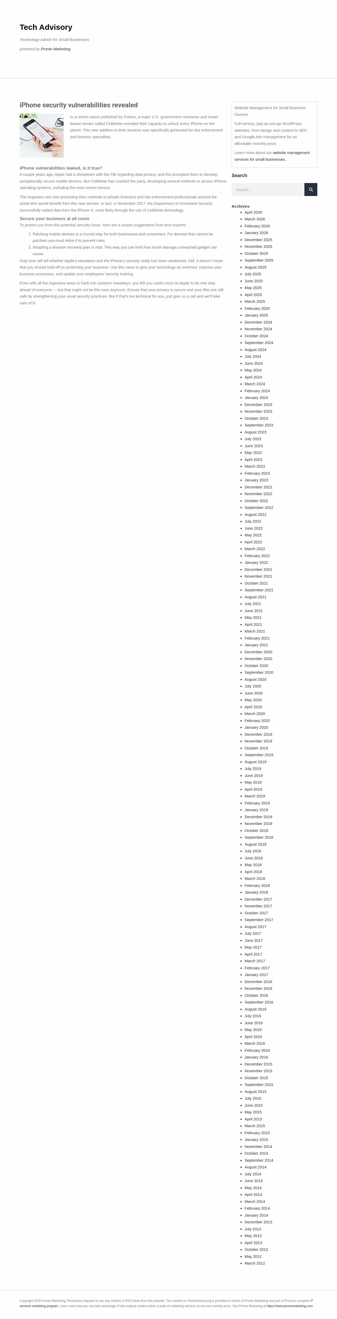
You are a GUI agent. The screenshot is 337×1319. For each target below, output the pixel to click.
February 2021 (257, 638)
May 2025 (253, 287)
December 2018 (258, 817)
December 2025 (258, 239)
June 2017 (254, 940)
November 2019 (258, 741)
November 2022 (258, 494)
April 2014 (253, 1194)
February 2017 (257, 968)
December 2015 (258, 1064)
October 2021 (256, 583)
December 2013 (258, 1222)
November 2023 (258, 411)
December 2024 (258, 322)
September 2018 (259, 837)
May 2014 (253, 1187)
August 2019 (255, 762)
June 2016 (254, 1023)
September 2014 (259, 1160)
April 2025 (253, 294)
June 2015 (254, 1105)
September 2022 (259, 507)
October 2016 (256, 995)
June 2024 (254, 363)
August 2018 (255, 844)
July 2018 (253, 851)
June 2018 (254, 858)
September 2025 (259, 260)
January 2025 (256, 315)
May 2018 (253, 864)
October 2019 (256, 748)
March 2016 (255, 1043)
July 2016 (253, 1016)
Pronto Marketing (55, 49)
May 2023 (253, 452)
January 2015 (256, 1139)
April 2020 (253, 707)
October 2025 (256, 253)
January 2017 (256, 974)
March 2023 (255, 466)
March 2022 (255, 548)
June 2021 (254, 610)
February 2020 (257, 720)
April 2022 (253, 542)
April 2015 (253, 1119)
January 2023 (256, 480)
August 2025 (255, 267)
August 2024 (255, 349)
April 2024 (253, 377)
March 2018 (255, 878)
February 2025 (257, 308)
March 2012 (255, 1263)
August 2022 (255, 514)
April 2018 (253, 871)
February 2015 (257, 1133)
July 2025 (253, 274)
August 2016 (255, 1009)
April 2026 (253, 212)
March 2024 (255, 384)
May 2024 (253, 370)
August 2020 (255, 679)
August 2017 (255, 926)
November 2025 (258, 246)
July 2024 (253, 356)
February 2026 (257, 226)
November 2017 (258, 906)
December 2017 (258, 899)
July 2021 (253, 603)
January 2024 (256, 397)
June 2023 (254, 446)
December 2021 (258, 569)
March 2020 (255, 713)
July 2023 (253, 439)
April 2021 (253, 624)
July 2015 (253, 1098)
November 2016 (258, 988)
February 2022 (257, 555)
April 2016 (253, 1036)
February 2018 (257, 885)
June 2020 (254, 693)
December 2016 (258, 981)
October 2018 (256, 830)
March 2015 (255, 1126)
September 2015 (259, 1084)
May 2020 (253, 700)
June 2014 (254, 1180)
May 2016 (253, 1029)
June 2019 (254, 775)
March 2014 (255, 1201)
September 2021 (259, 590)
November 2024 (258, 329)
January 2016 (256, 1057)
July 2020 (253, 686)
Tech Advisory (46, 27)
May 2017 (253, 947)
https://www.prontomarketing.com (290, 1306)
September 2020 (259, 672)
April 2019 (253, 789)
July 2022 (253, 521)
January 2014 (256, 1215)
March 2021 (255, 631)
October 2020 (256, 665)
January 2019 (256, 810)
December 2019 (258, 734)
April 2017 (253, 954)
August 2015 (255, 1091)
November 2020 (258, 658)
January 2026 (256, 232)
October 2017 (256, 913)
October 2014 (256, 1153)
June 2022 (254, 528)
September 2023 (259, 425)
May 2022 (253, 535)
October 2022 (256, 501)
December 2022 (258, 487)
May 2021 (253, 617)
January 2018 (256, 892)
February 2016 (257, 1050)
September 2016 (259, 1002)
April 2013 (253, 1242)
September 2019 (259, 755)
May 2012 (253, 1256)
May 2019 (253, 782)
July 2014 (253, 1174)
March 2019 (255, 796)
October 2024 (256, 336)
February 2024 (257, 391)
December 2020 (258, 652)
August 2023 (255, 432)
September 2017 (259, 919)
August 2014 (255, 1167)
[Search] (310, 189)
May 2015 (253, 1112)
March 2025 (255, 301)
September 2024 (259, 342)
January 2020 (256, 727)
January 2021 (256, 645)
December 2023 (258, 404)
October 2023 (256, 418)
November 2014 (258, 1146)
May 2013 (253, 1235)
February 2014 (257, 1208)
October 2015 (256, 1078)
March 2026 (255, 219)
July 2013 (253, 1229)
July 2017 (253, 933)
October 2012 (256, 1249)
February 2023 (257, 473)
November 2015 (258, 1071)
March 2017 (255, 961)
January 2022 (256, 562)
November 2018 (258, 823)
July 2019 (253, 768)
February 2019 (257, 803)
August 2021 (255, 597)
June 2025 (254, 281)
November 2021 (258, 576)
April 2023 (253, 459)
